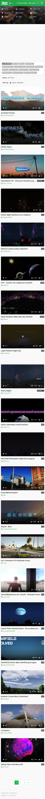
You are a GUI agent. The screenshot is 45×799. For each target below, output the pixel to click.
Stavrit (5, 319)
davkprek (6, 353)
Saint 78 (6, 427)
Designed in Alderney (9, 793)
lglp (4, 495)
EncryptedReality (9, 631)
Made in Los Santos (8, 795)
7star (5, 563)
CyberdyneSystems (10, 529)
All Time (8, 78)
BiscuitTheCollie (8, 665)
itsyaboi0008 (7, 217)
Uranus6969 (7, 733)
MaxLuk (6, 461)
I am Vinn (6, 597)
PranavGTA (7, 393)
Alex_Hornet (7, 183)
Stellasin (6, 699)
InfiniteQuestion (8, 115)
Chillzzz (6, 767)
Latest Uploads (13, 83)
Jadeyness (7, 251)
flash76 (5, 285)
